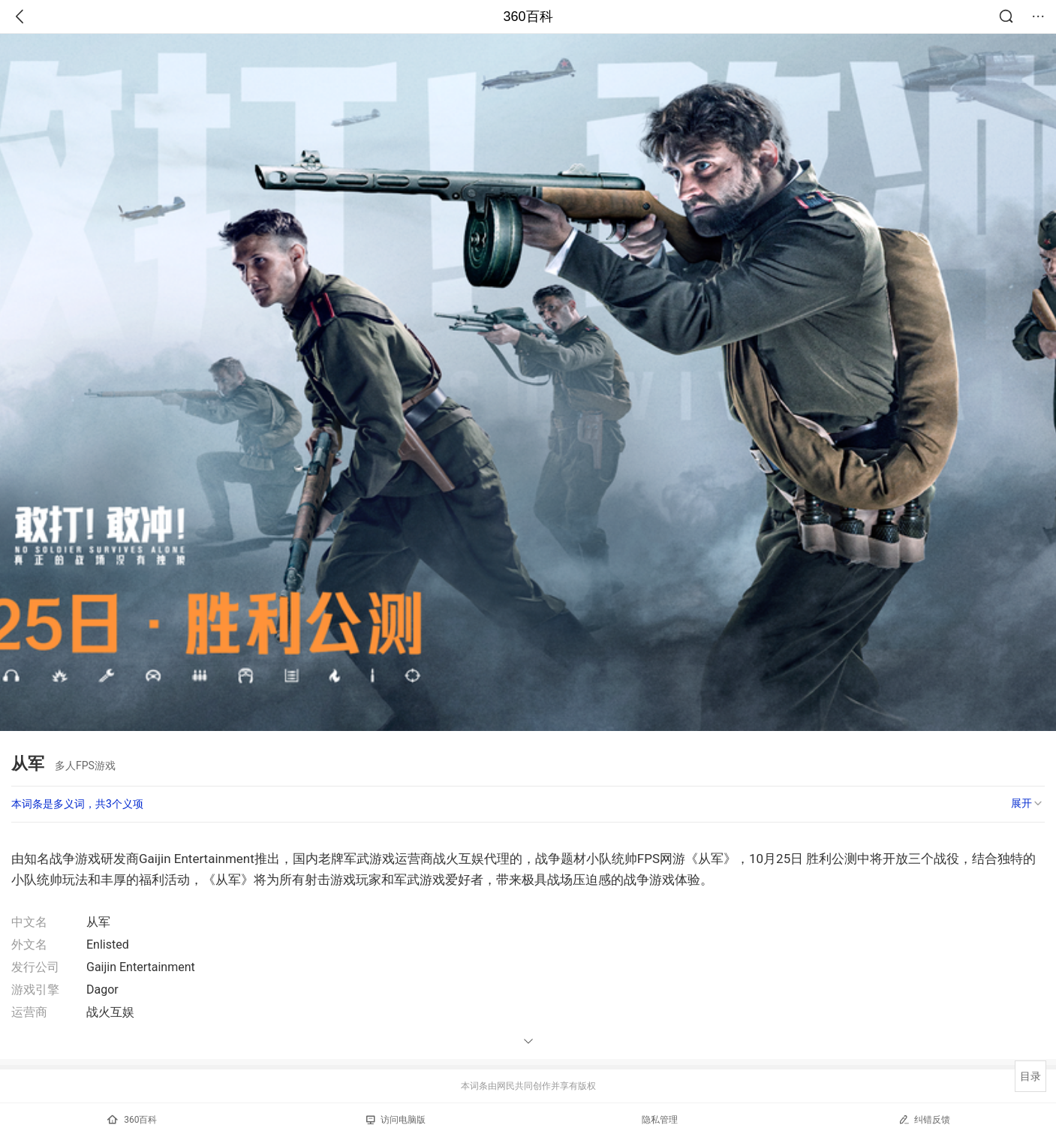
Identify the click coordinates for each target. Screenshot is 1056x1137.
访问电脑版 (396, 1119)
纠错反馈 (924, 1119)
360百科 (527, 16)
